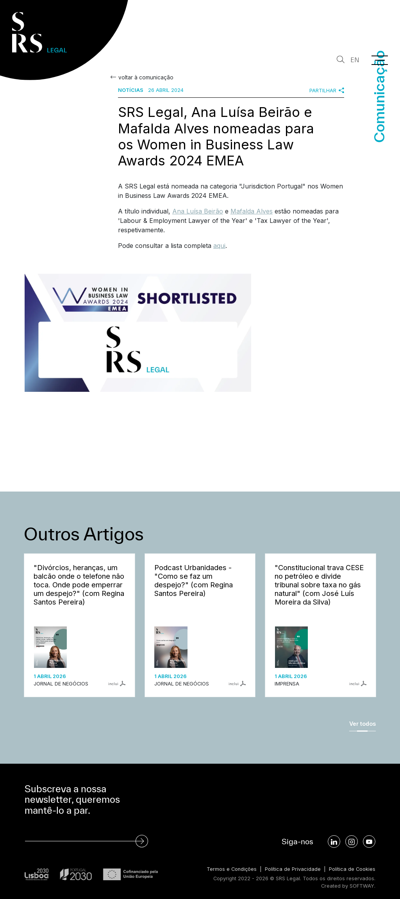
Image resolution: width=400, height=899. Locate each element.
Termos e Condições (232, 869)
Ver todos (362, 723)
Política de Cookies (352, 869)
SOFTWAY (362, 886)
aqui (219, 245)
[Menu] (379, 60)
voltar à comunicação (145, 77)
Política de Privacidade (293, 869)
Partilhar (326, 90)
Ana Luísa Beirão (197, 211)
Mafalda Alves (251, 211)
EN (354, 60)
